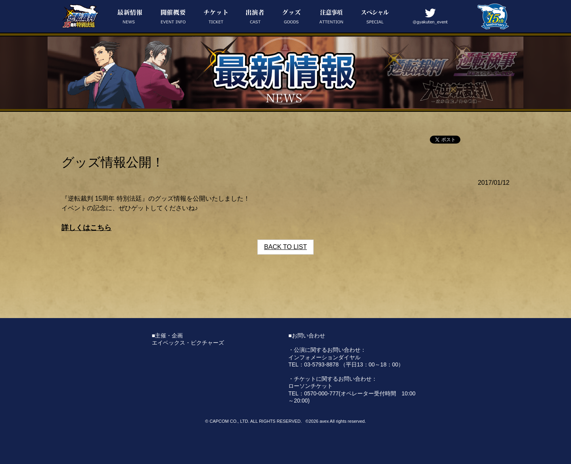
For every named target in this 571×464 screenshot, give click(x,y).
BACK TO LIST (285, 247)
